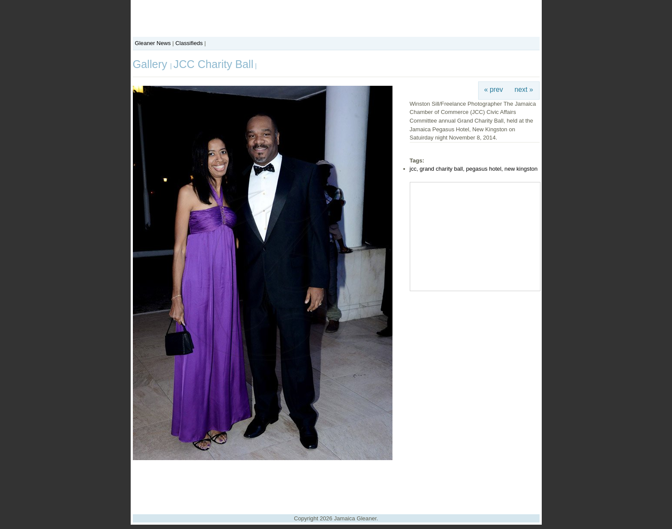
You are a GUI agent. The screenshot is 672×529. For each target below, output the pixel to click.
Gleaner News (153, 43)
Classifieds (189, 43)
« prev (493, 89)
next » (523, 89)
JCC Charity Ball (214, 64)
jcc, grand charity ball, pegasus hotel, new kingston (474, 169)
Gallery (151, 64)
